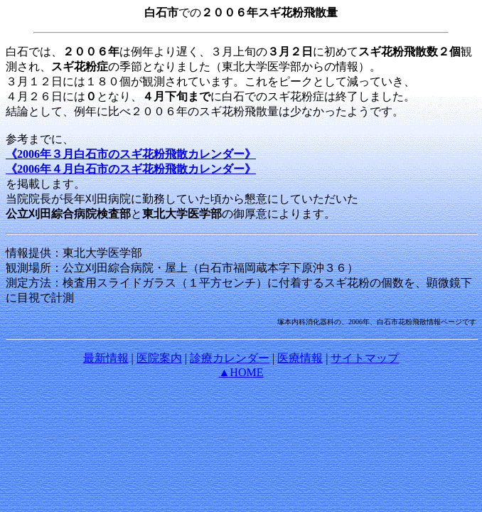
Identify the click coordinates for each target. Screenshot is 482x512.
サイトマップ (365, 358)
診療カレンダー (229, 358)
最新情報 (106, 358)
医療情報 (300, 358)
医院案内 (159, 358)
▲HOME (241, 372)
